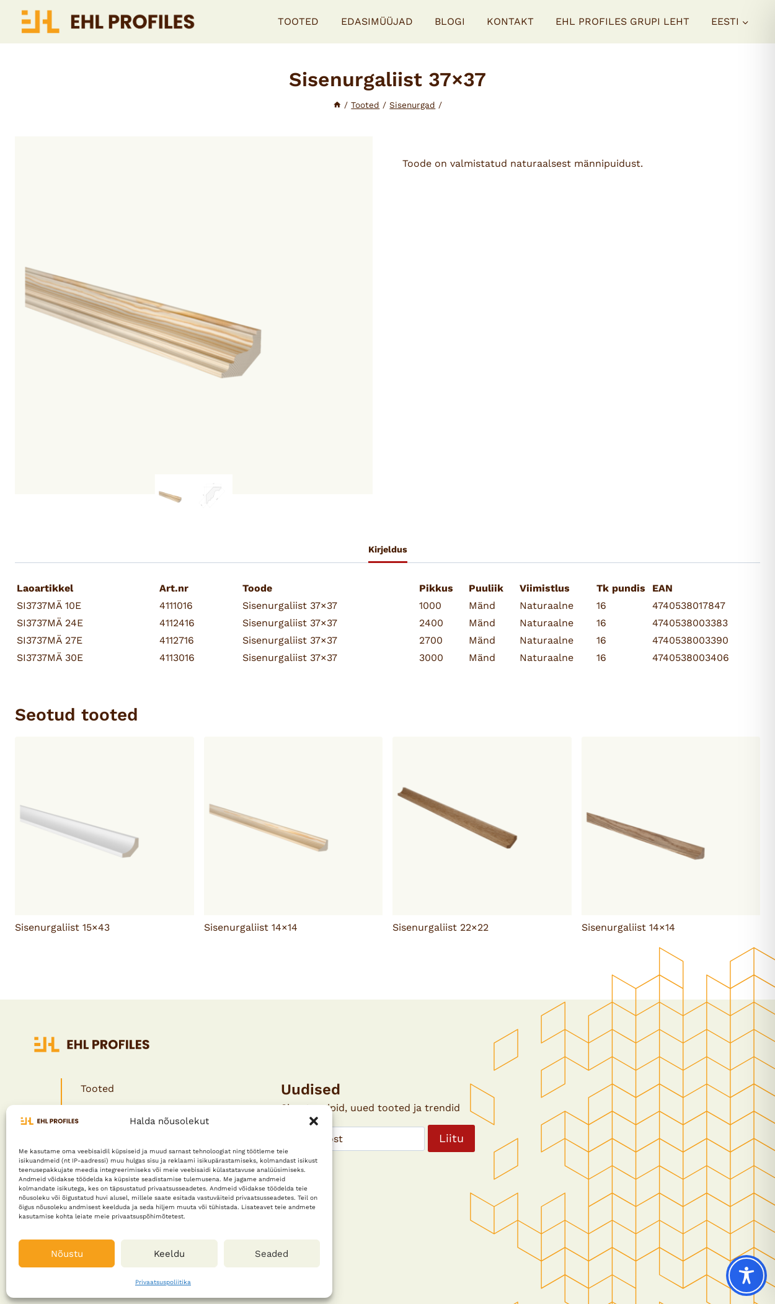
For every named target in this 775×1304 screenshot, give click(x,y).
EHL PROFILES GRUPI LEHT (622, 21)
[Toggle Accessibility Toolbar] (746, 1275)
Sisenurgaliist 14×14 (251, 927)
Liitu (451, 1138)
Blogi (450, 21)
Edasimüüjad (377, 21)
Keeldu (169, 1253)
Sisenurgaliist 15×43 (62, 927)
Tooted (298, 21)
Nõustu (67, 1253)
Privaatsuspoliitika (163, 1282)
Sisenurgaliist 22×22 (440, 927)
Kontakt (510, 21)
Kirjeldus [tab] (387, 549)
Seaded (271, 1253)
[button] (314, 1121)
